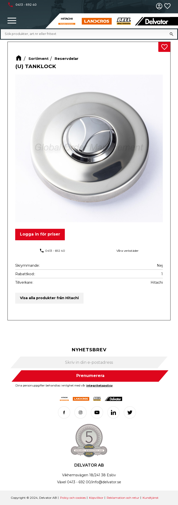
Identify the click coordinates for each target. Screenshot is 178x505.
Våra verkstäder (127, 250)
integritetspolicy (99, 385)
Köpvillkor (96, 498)
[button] (11, 20)
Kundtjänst (151, 498)
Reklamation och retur (123, 498)
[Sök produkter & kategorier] (85, 34)
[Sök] (171, 34)
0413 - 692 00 (79, 482)
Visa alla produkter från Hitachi (49, 298)
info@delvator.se (106, 482)
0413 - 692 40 (55, 250)
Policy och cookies (73, 498)
